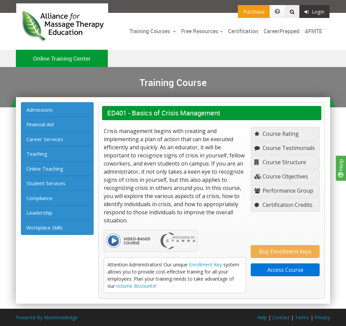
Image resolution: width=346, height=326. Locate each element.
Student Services (46, 183)
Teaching (36, 153)
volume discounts (135, 286)
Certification (243, 31)
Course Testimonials (284, 148)
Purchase (254, 11)
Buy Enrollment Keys (285, 251)
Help (341, 168)
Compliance (39, 198)
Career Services (44, 139)
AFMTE (313, 31)
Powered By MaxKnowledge (47, 317)
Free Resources (199, 31)
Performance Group (283, 190)
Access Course (285, 270)
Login (314, 11)
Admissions (39, 109)
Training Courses (150, 31)
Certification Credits (283, 205)
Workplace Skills (44, 227)
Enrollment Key (205, 264)
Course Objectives (281, 176)
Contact (281, 317)
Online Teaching (44, 168)
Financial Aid (40, 124)
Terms (302, 317)
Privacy (322, 317)
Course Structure (280, 162)
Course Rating (276, 133)
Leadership (39, 212)
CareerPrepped (281, 31)
